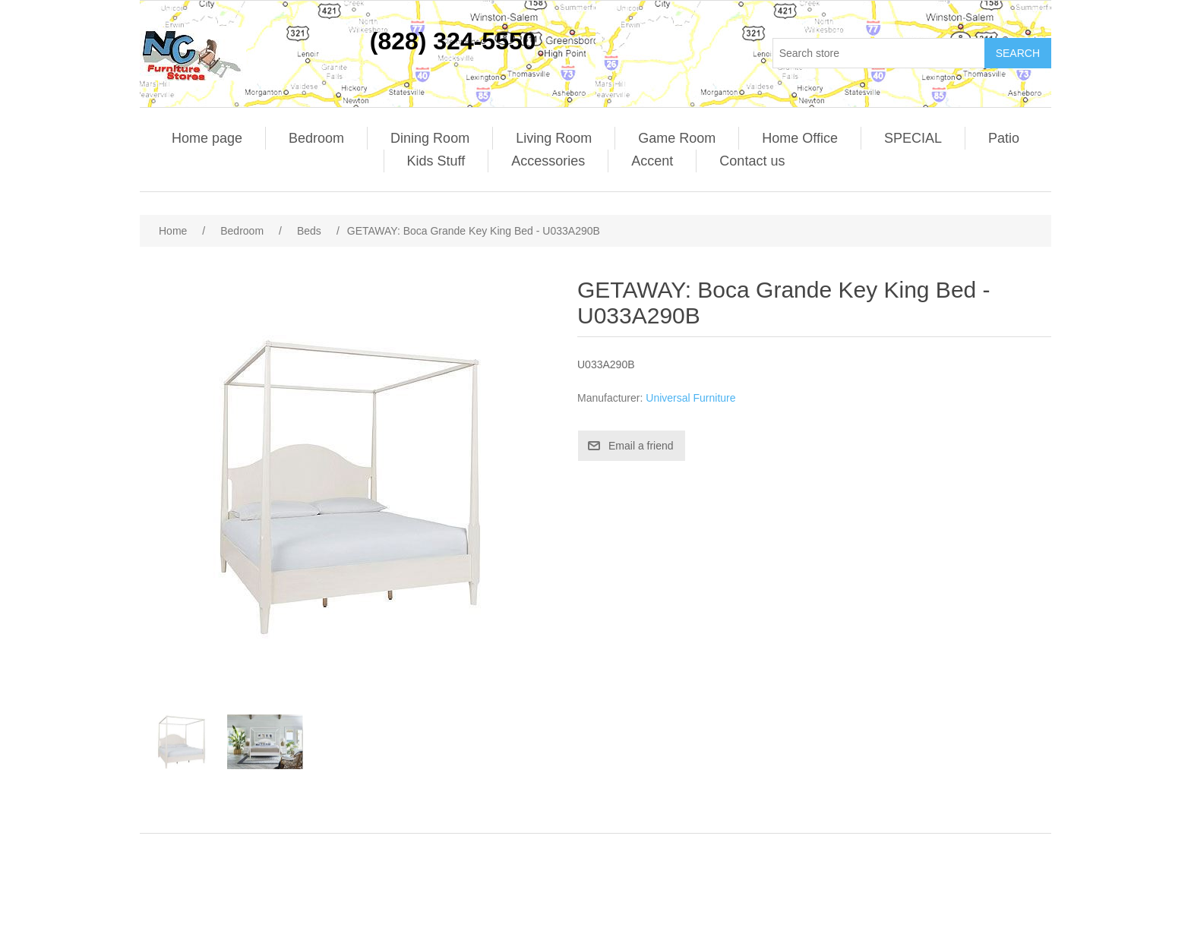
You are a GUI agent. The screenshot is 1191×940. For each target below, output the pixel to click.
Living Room (554, 138)
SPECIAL (913, 138)
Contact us (752, 161)
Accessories (548, 161)
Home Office (800, 138)
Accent (652, 161)
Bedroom (316, 138)
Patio (1003, 138)
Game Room (677, 138)
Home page (207, 138)
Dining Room (429, 138)
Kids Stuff (436, 161)
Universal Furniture (690, 398)
